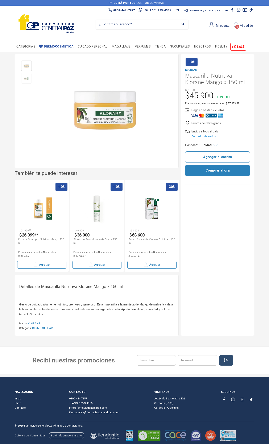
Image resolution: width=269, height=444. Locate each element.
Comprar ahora (218, 170)
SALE (240, 46)
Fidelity (221, 46)
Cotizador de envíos (203, 136)
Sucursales (180, 46)
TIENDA (160, 46)
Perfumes (143, 46)
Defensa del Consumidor (30, 435)
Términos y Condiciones (67, 425)
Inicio (18, 398)
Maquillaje (121, 46)
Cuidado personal (92, 46)
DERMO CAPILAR (42, 328)
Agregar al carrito (217, 157)
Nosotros (202, 46)
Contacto (20, 407)
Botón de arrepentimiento (66, 435)
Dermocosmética (58, 46)
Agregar (41, 264)
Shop (18, 403)
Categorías (25, 46)
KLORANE (34, 323)
